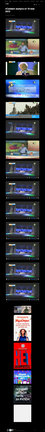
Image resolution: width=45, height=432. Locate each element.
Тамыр (37, 1)
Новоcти (6, 1)
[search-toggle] (36, 4)
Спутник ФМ (15, 1)
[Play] (7, 178)
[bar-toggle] (39, 4)
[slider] (17, 177)
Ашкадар (33, 1)
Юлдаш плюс (26, 1)
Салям (41, 1)
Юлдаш (20, 1)
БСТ (10, 1)
